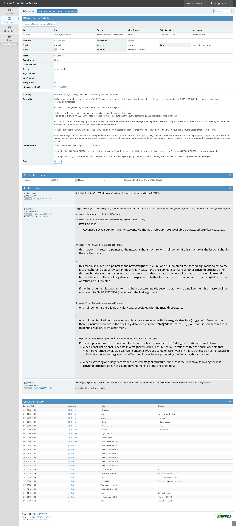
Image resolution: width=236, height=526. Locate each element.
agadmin (71, 501)
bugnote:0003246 (43, 198)
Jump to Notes (31, 24)
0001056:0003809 (62, 87)
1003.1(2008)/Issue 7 (196, 3)
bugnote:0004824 (44, 387)
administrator (33, 520)
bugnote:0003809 (44, 214)
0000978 (54, 180)
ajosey (131, 40)
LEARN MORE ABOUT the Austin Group (60, 11)
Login (40, 11)
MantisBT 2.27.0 (40, 514)
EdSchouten (59, 40)
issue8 (58, 161)
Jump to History (48, 24)
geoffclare (29, 208)
